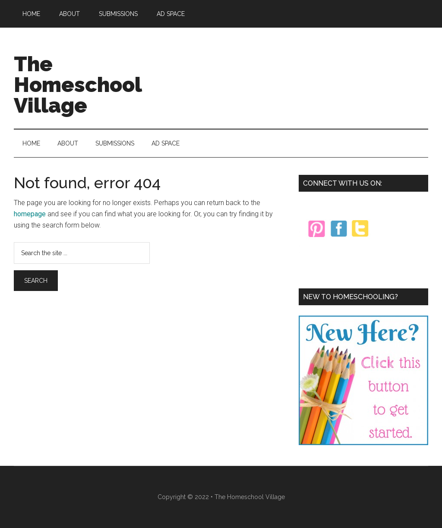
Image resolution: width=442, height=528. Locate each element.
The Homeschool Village (78, 84)
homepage (30, 214)
